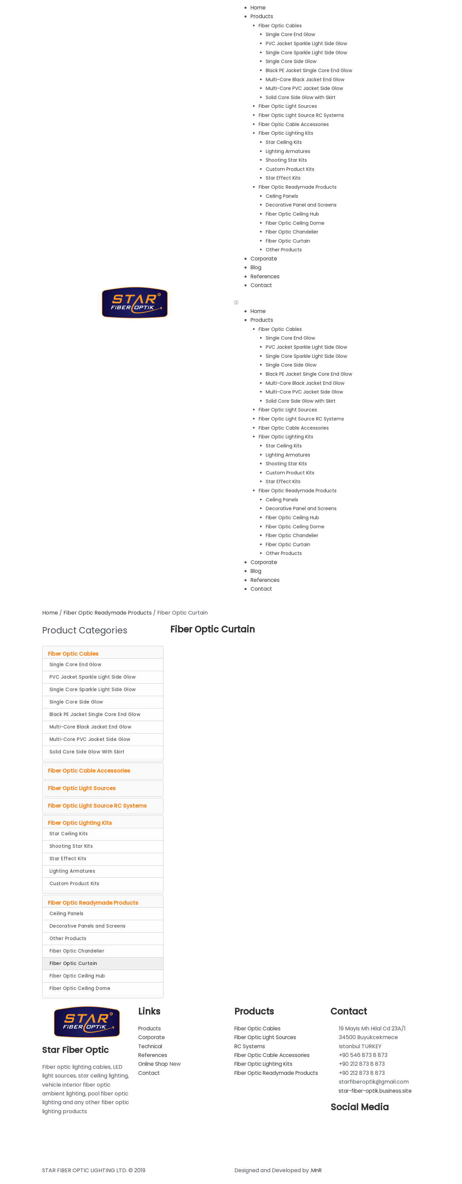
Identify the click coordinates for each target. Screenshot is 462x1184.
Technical (151, 1042)
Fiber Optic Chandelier (292, 230)
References (266, 274)
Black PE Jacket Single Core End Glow (309, 70)
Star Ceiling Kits (284, 141)
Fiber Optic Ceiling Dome (295, 221)
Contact (262, 283)
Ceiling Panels (282, 194)
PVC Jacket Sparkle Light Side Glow (306, 43)
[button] (327, 300)
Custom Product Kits (290, 167)
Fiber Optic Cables (280, 25)
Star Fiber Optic (77, 1046)
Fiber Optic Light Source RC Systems (301, 114)
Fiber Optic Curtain (288, 239)
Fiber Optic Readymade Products (298, 185)
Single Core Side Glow (291, 61)
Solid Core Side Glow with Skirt (301, 96)
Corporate (265, 256)
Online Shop (154, 1060)
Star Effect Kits (283, 176)
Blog (256, 265)
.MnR (316, 1166)
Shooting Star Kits (286, 159)
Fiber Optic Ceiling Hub (292, 212)
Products (263, 16)
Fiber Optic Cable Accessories (294, 123)
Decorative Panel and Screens (301, 203)
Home (258, 7)
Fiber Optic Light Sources (288, 105)
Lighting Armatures (288, 150)
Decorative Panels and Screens (88, 922)
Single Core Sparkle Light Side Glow (306, 52)
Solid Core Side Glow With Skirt (87, 748)
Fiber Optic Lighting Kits (286, 132)
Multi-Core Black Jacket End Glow (305, 78)
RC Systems (250, 1042)
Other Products (284, 248)
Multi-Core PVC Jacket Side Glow (304, 88)
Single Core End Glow (290, 34)
